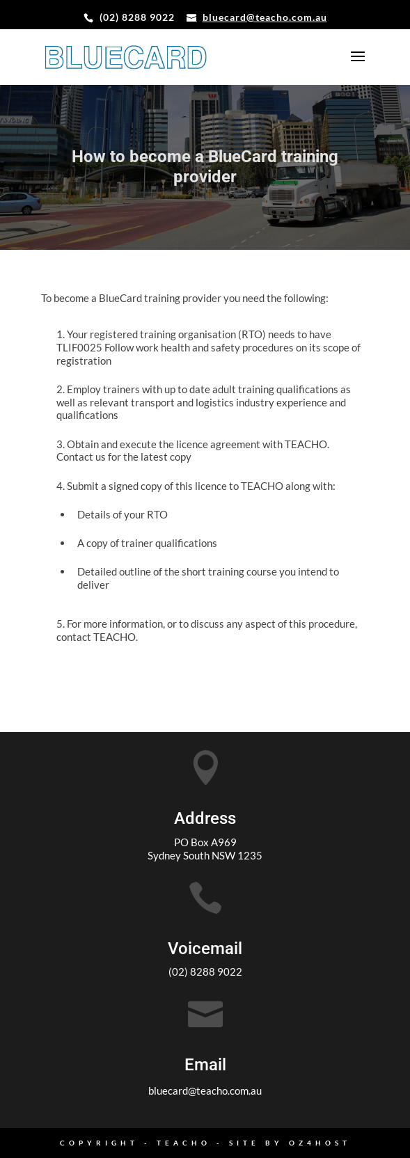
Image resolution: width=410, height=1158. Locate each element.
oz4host (320, 1143)
